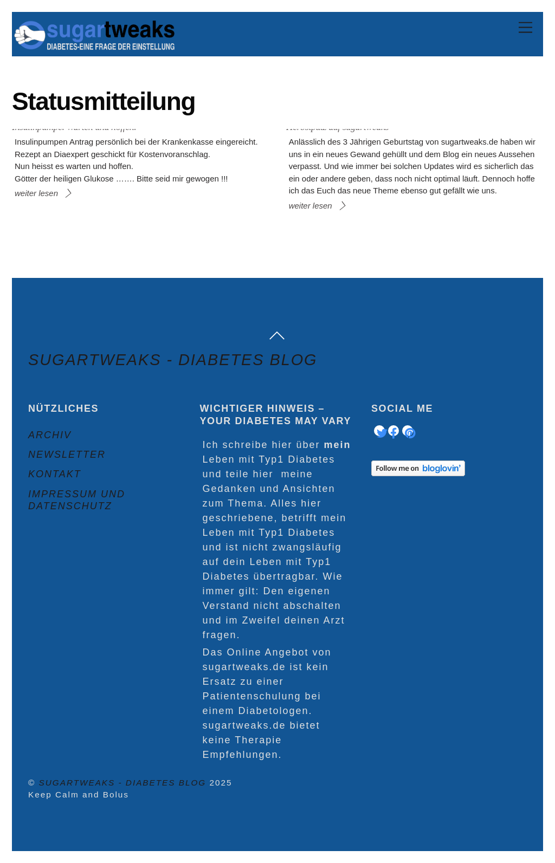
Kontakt (54, 474)
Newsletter (67, 454)
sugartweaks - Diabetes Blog (122, 782)
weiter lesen (36, 193)
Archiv (50, 435)
